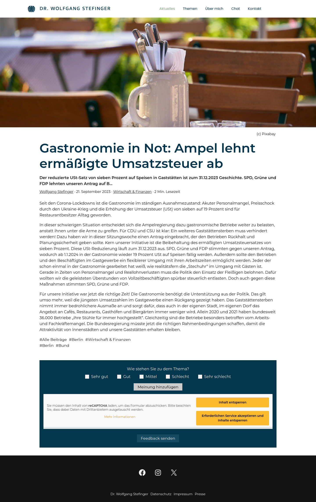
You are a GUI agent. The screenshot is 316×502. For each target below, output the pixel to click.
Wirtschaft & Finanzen (133, 191)
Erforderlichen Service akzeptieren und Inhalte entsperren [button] (233, 418)
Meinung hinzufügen (158, 387)
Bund (64, 345)
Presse (200, 494)
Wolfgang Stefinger (57, 191)
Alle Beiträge (55, 339)
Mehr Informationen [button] (119, 417)
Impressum (183, 494)
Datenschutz (160, 494)
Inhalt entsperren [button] (232, 403)
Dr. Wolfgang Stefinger (129, 494)
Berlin (78, 339)
